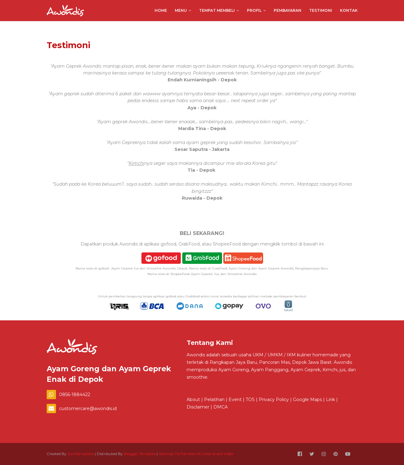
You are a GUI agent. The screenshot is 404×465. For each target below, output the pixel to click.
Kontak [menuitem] (349, 10)
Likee (206, 453)
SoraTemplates (80, 453)
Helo (191, 453)
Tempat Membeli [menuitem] (217, 10)
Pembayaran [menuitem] (287, 10)
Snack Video (222, 453)
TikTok (180, 453)
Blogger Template (140, 453)
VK (198, 453)
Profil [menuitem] (254, 10)
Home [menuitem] (161, 10)
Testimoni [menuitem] (320, 10)
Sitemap (166, 453)
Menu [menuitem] (181, 10)
